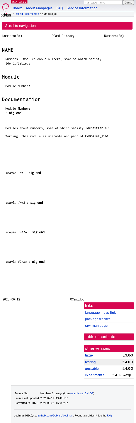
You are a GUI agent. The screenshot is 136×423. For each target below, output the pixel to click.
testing (19, 13)
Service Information (82, 8)
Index (17, 8)
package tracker (97, 319)
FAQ (59, 8)
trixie (89, 355)
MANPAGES (19, 1)
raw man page (96, 325)
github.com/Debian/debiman (55, 415)
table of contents (100, 337)
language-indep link (100, 312)
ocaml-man (32, 13)
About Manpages (39, 8)
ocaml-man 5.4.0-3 (81, 393)
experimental (95, 375)
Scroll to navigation (20, 26)
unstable (92, 369)
